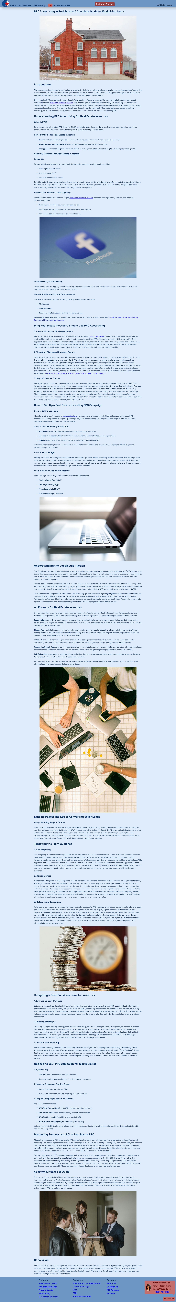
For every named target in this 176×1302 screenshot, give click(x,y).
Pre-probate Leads (48, 1286)
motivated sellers (97, 336)
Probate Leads (46, 1290)
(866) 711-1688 (162, 1292)
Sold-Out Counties (82, 1296)
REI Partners (25, 5)
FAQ (74, 1293)
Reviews (111, 1293)
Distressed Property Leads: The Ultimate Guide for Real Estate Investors (75, 373)
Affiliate (161, 5)
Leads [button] (13, 5)
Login (169, 5)
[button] (169, 1299)
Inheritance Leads (48, 1283)
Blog (75, 1289)
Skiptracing (39, 5)
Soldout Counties (59, 5)
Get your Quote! (104, 4)
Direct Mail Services (48, 1296)
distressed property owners (61, 102)
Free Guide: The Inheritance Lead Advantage (86, 1285)
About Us (111, 1283)
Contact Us (112, 1286)
